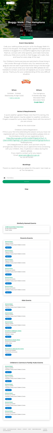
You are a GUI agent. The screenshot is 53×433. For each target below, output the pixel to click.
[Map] (26, 205)
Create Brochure (36, 429)
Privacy (19, 429)
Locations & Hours (11, 429)
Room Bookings (7, 430)
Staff (29, 429)
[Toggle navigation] (3, 3)
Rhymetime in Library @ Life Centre (14, 348)
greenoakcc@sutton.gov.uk (29, 155)
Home (4, 429)
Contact (25, 429)
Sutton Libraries (45, 430)
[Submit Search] (13, 3)
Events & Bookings (44, 2)
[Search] (9, 3)
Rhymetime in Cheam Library (12, 339)
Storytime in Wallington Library (13, 330)
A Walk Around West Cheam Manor (14, 226)
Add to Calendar (14, 98)
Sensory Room (9, 241)
